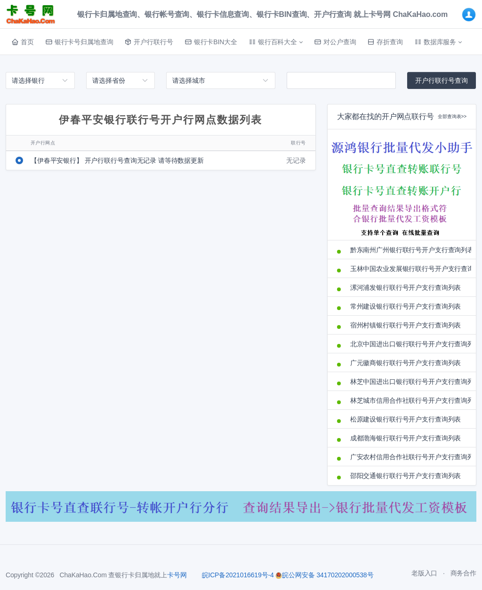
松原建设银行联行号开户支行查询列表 (405, 419)
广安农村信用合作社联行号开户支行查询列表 (408, 457)
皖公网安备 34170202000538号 (324, 575)
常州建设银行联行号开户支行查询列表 (405, 306)
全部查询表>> (452, 116)
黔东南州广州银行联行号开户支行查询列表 (408, 250)
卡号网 (177, 575)
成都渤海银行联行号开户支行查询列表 (405, 438)
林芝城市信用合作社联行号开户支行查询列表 (408, 400)
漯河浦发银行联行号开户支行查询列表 (405, 287)
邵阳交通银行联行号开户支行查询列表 (405, 475)
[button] (275, 41)
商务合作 (463, 573)
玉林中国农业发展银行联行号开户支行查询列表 (408, 268)
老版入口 (424, 573)
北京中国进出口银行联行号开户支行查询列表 (408, 344)
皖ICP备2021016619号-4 (238, 575)
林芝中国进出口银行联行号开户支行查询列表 (408, 381)
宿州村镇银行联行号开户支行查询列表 (405, 325)
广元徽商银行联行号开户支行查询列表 (405, 363)
